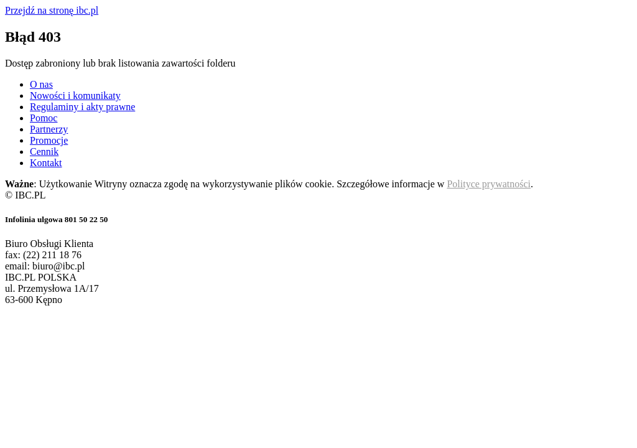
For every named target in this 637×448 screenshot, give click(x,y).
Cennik (44, 151)
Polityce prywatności (489, 184)
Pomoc (43, 118)
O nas (41, 84)
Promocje (49, 140)
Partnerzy (49, 129)
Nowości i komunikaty (75, 95)
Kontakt (46, 162)
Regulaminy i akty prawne (82, 106)
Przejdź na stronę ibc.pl (51, 10)
